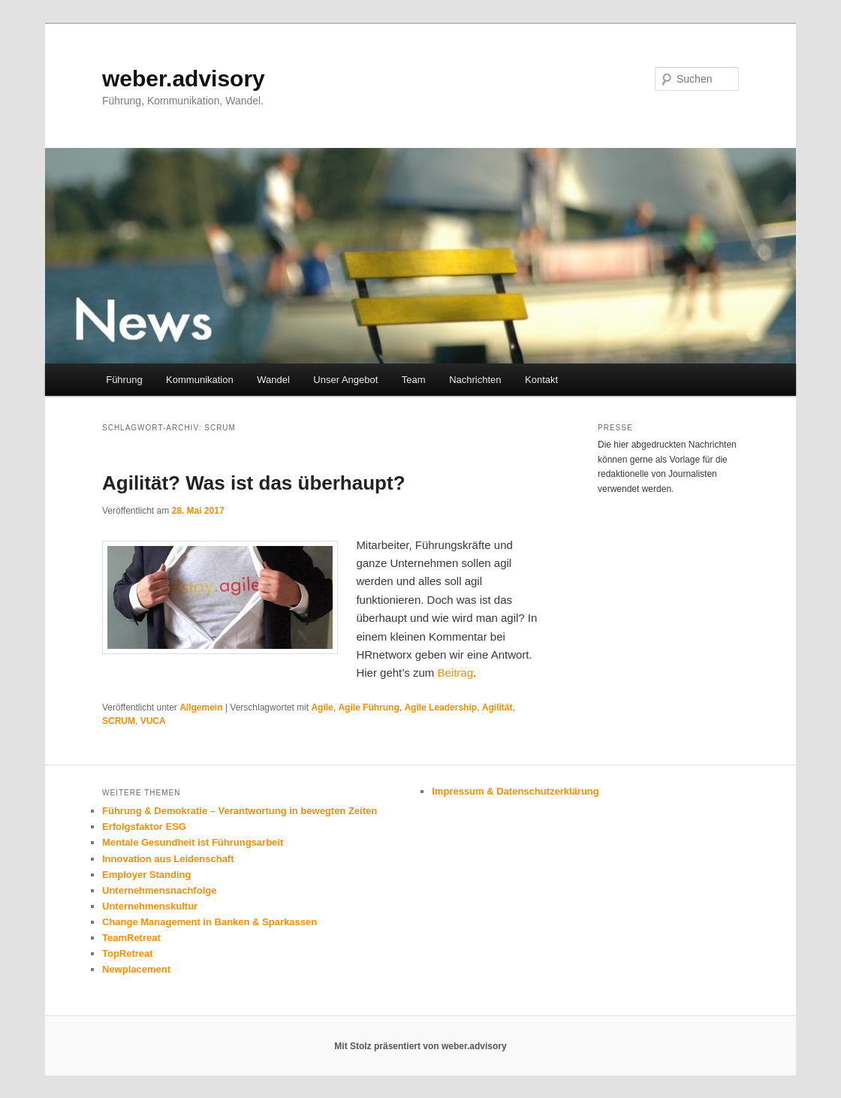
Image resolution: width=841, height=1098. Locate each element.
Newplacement (136, 969)
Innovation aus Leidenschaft (168, 858)
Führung (124, 379)
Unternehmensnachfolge (159, 890)
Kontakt (541, 379)
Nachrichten (475, 379)
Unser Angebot (345, 379)
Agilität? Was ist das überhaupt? (253, 483)
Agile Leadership (440, 707)
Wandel (273, 379)
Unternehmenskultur (149, 906)
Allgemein (200, 707)
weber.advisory (183, 78)
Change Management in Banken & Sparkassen (209, 922)
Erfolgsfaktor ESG (144, 826)
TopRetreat (127, 953)
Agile (322, 707)
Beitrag (455, 672)
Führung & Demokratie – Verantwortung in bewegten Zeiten (239, 810)
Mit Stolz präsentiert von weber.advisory (420, 1046)
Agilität (497, 707)
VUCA (153, 721)
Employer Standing (146, 874)
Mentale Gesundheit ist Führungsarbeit (192, 842)
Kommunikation (200, 379)
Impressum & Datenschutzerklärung (515, 791)
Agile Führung (368, 707)
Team (414, 379)
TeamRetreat (131, 937)
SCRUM (118, 721)
